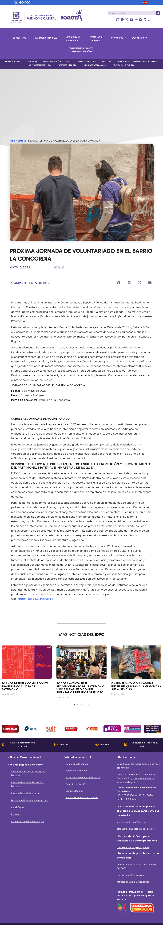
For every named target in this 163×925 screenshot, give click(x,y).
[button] (118, 282)
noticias (21, 140)
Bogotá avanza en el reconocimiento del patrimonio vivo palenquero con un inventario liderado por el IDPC (80, 688)
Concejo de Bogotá (75, 784)
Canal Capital (17, 807)
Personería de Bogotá (76, 770)
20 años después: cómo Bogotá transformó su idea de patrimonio (25, 686)
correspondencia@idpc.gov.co (133, 847)
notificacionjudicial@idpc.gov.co (133, 881)
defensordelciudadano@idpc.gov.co (135, 828)
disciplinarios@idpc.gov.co (130, 875)
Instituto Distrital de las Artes (26, 793)
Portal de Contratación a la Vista (82, 797)
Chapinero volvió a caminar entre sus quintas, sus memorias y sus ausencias (136, 686)
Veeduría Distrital (74, 790)
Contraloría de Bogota (77, 764)
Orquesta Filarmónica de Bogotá (27, 821)
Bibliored (15, 814)
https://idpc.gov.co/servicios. (35, 599)
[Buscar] (158, 13)
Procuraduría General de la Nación (83, 777)
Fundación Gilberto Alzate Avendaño (29, 800)
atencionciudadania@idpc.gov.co (133, 822)
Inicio (12, 140)
